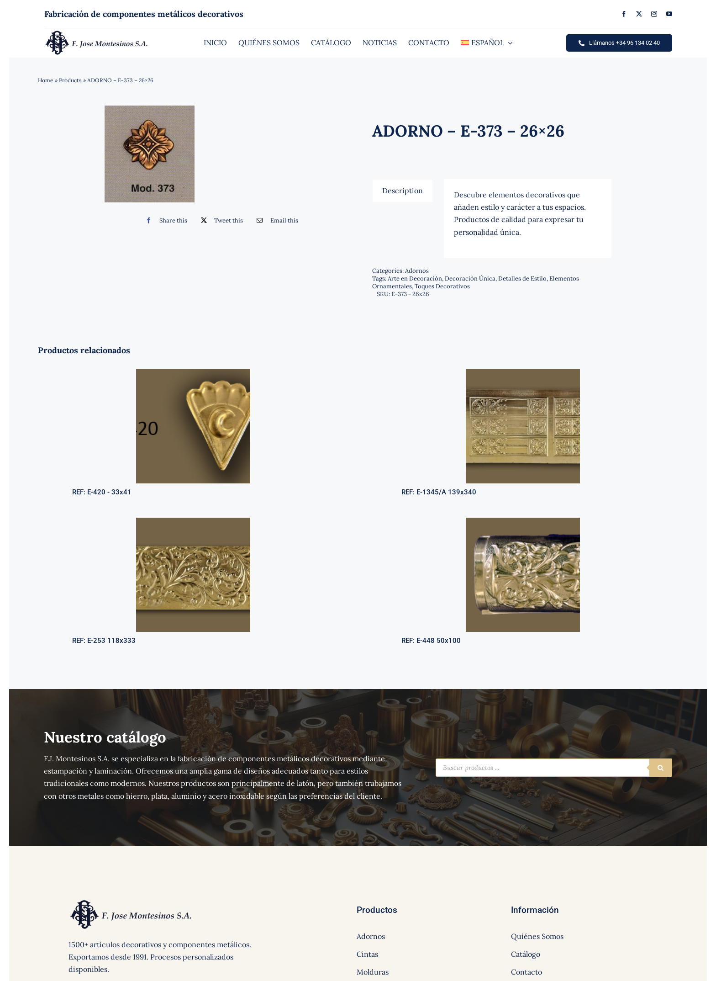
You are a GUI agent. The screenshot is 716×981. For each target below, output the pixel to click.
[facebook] (624, 14)
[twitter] (639, 14)
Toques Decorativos (442, 286)
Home (45, 80)
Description (402, 190)
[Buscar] (660, 767)
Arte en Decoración (415, 278)
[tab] (402, 190)
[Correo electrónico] (275, 220)
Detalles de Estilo (522, 278)
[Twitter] (219, 220)
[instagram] (654, 14)
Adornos (417, 271)
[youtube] (669, 14)
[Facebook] (164, 220)
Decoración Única (470, 278)
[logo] (96, 32)
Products (70, 80)
